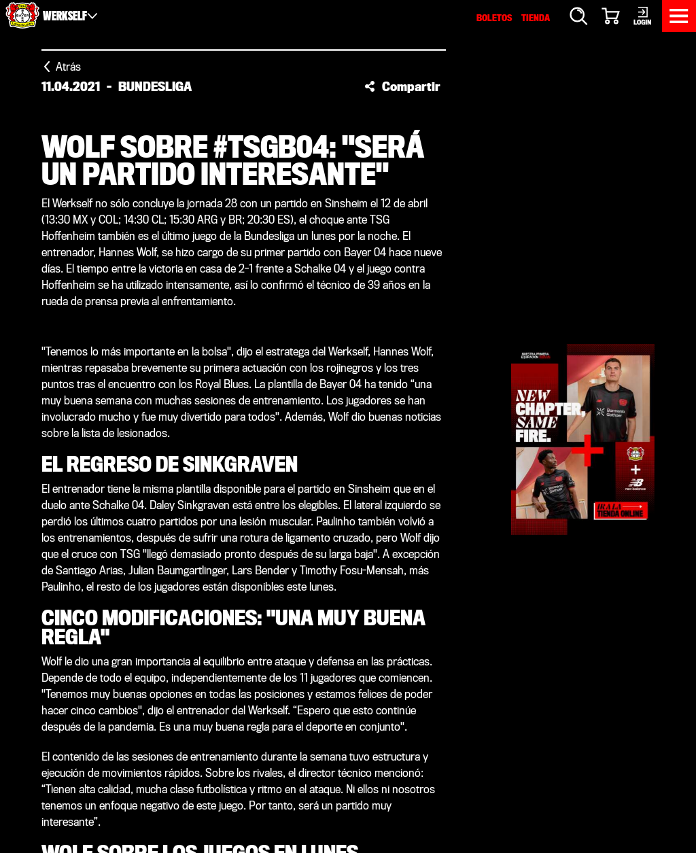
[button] (402, 86)
